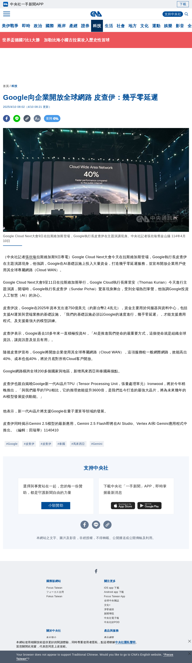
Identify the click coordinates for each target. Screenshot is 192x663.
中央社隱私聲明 (125, 642)
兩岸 (61, 26)
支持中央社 (173, 14)
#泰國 (61, 443)
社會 (121, 26)
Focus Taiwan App (114, 596)
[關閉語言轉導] (189, 654)
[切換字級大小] (37, 118)
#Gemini (97, 443)
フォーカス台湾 (55, 592)
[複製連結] (26, 118)
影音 (180, 26)
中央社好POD (112, 622)
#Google (11, 443)
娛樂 (168, 26)
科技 (97, 26)
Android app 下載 (114, 592)
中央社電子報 (111, 618)
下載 (183, 4)
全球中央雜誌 (111, 600)
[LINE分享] (16, 118)
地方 (132, 26)
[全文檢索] (187, 14)
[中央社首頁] (96, 13)
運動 (156, 26)
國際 (50, 26)
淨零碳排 (109, 609)
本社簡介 (51, 637)
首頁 (6, 86)
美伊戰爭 (10, 26)
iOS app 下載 (111, 587)
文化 (144, 26)
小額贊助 (55, 505)
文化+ (107, 605)
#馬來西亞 (78, 443)
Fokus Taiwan (54, 596)
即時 (26, 26)
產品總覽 (109, 637)
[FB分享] (6, 118)
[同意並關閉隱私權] (189, 642)
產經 (73, 26)
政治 (38, 26)
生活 (109, 26)
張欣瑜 (31, 257)
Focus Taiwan (54, 587)
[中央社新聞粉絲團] (96, 571)
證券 (85, 26)
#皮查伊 (29, 443)
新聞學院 (109, 613)
